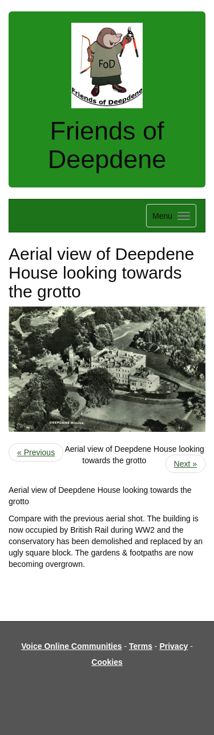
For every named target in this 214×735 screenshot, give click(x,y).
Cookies (106, 662)
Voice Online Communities (71, 646)
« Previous (36, 452)
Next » (185, 463)
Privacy (173, 646)
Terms (140, 646)
